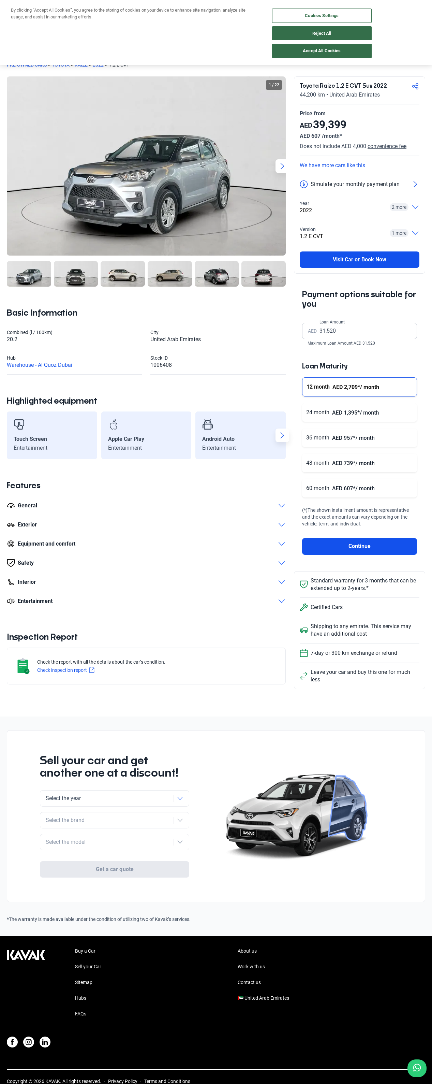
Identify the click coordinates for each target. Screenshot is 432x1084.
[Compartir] (415, 86)
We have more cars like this (332, 165)
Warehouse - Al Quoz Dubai (39, 365)
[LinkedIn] (45, 1017)
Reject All (321, 33)
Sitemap (83, 957)
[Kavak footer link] (26, 958)
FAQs (80, 989)
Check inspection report (65, 670)
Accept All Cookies (322, 50)
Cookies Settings (322, 15)
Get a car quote (115, 843)
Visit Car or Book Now (359, 259)
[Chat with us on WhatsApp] (417, 1068)
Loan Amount (332, 322)
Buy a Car (85, 926)
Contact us (249, 957)
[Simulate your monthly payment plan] (359, 184)
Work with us (251, 941)
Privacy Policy (122, 1056)
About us (247, 926)
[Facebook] (12, 1017)
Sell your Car (88, 941)
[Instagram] (28, 1017)
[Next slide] (282, 166)
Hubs (80, 973)
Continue (359, 546)
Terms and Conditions (167, 1056)
